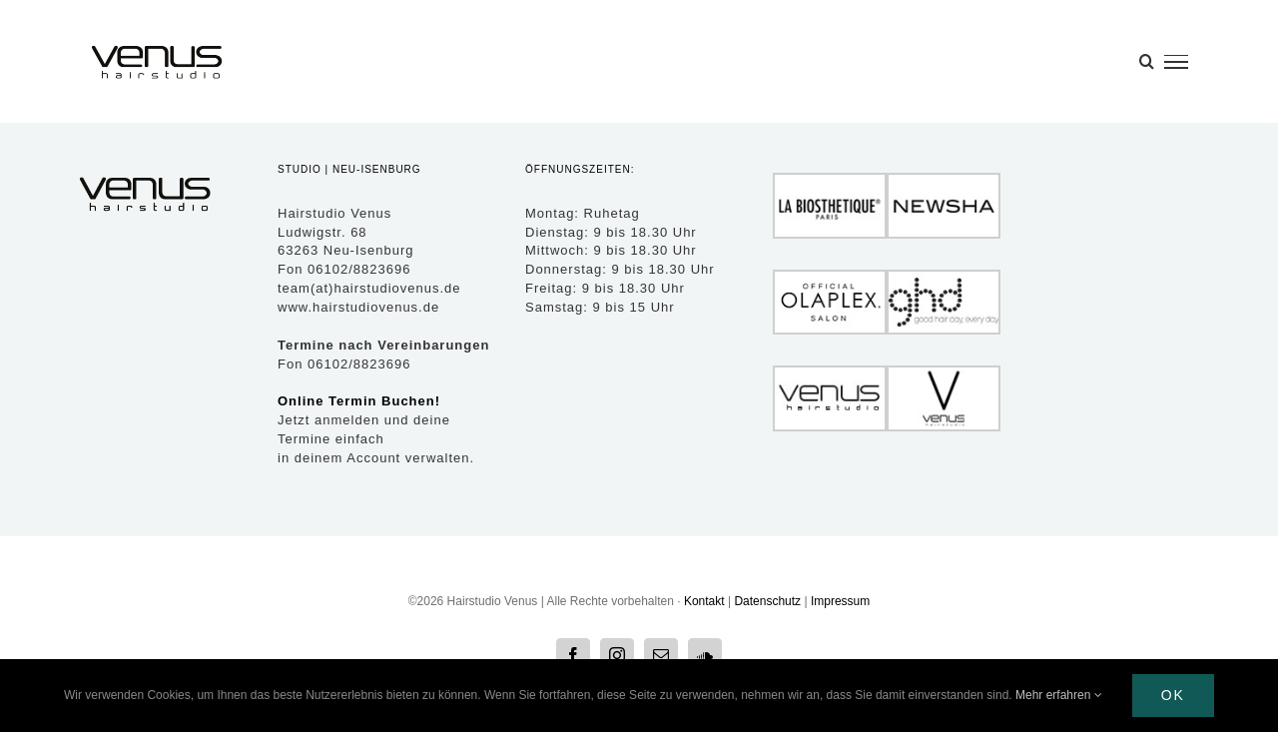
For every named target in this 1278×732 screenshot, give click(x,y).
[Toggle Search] (1146, 61)
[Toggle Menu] (1176, 62)
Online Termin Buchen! (359, 400)
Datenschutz (767, 601)
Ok (1173, 695)
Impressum (840, 601)
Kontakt (704, 601)
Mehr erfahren (1058, 695)
